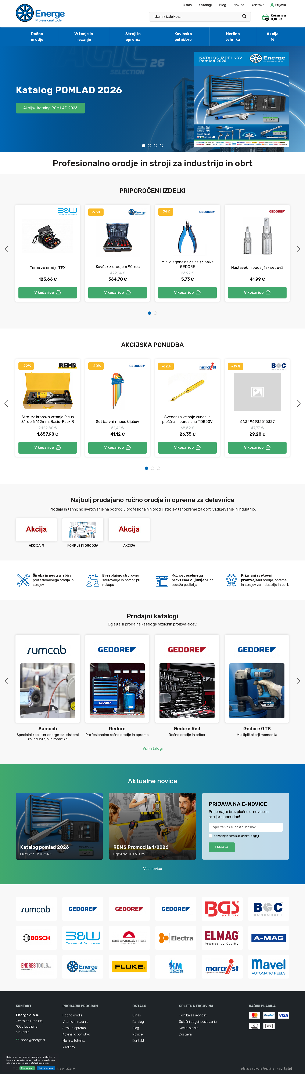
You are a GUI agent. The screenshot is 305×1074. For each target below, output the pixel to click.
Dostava (185, 1034)
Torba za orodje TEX (47, 267)
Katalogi (205, 5)
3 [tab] (155, 145)
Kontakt (257, 5)
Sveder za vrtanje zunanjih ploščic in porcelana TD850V (187, 419)
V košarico (47, 292)
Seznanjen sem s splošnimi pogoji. (236, 836)
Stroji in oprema (133, 37)
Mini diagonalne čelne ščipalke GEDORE (187, 264)
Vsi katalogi (153, 748)
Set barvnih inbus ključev (117, 421)
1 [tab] (144, 145)
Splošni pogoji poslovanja (198, 1022)
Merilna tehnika (232, 37)
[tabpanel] (152, 99)
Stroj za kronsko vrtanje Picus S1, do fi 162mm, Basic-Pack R (47, 419)
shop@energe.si (33, 1040)
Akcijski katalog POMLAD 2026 (50, 108)
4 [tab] (161, 145)
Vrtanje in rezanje (83, 37)
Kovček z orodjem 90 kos (118, 266)
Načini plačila (188, 1028)
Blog (222, 5)
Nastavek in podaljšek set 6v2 (257, 267)
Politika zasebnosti (193, 1015)
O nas (187, 5)
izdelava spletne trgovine (257, 1068)
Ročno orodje (37, 37)
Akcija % (273, 37)
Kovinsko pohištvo (183, 37)
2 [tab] (149, 145)
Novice (238, 5)
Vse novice (152, 868)
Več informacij (46, 1068)
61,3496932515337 (257, 421)
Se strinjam (27, 1068)
